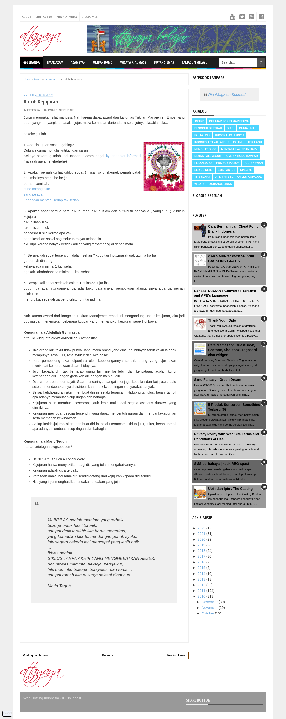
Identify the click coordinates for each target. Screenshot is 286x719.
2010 (202, 596)
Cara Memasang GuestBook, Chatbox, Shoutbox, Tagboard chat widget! (232, 350)
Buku (230, 128)
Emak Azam (55, 62)
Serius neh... (68, 110)
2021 (202, 534)
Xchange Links (220, 183)
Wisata (199, 183)
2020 (202, 539)
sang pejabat (33, 194)
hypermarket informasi (123, 156)
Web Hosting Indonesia (41, 698)
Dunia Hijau (248, 128)
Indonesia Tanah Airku (211, 142)
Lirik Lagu (254, 142)
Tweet (7, 713)
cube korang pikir (37, 189)
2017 (202, 556)
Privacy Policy (66, 17)
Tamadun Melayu (194, 62)
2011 (202, 591)
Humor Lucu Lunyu (229, 135)
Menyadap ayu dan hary (239, 149)
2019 (202, 545)
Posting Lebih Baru (35, 655)
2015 (202, 568)
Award (52, 110)
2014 (202, 574)
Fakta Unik (202, 135)
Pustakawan (253, 162)
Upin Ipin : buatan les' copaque (238, 176)
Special (246, 169)
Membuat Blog (205, 149)
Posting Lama (176, 655)
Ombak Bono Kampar (242, 155)
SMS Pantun (226, 169)
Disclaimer (90, 17)
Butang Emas (164, 62)
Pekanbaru (203, 162)
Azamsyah (78, 62)
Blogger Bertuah (208, 128)
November (210, 608)
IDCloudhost (71, 698)
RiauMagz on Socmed (226, 94)
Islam (237, 142)
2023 (202, 528)
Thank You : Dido (222, 320)
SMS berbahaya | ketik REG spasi (221, 464)
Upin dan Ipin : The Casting (230, 489)
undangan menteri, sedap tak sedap (51, 200)
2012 (202, 585)
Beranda (31, 62)
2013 (202, 579)
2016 (202, 562)
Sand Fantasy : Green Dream (217, 380)
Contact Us (43, 17)
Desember (210, 602)
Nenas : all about (208, 155)
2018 (202, 551)
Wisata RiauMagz (133, 62)
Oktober (208, 613)
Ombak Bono (103, 62)
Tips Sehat (202, 176)
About (26, 17)
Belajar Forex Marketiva (229, 121)
